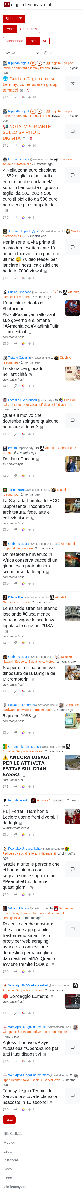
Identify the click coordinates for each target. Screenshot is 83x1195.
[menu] (76, 4)
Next (9, 1119)
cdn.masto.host (13, 337)
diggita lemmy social (27, 4)
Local (33, 41)
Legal (8, 1151)
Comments (28, 29)
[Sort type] (22, 53)
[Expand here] (72, 308)
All (45, 41)
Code (8, 1178)
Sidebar (14, 19)
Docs (8, 1169)
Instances (11, 1160)
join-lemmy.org (15, 1187)
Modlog (9, 1142)
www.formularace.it (16, 828)
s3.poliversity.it (13, 464)
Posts (10, 29)
